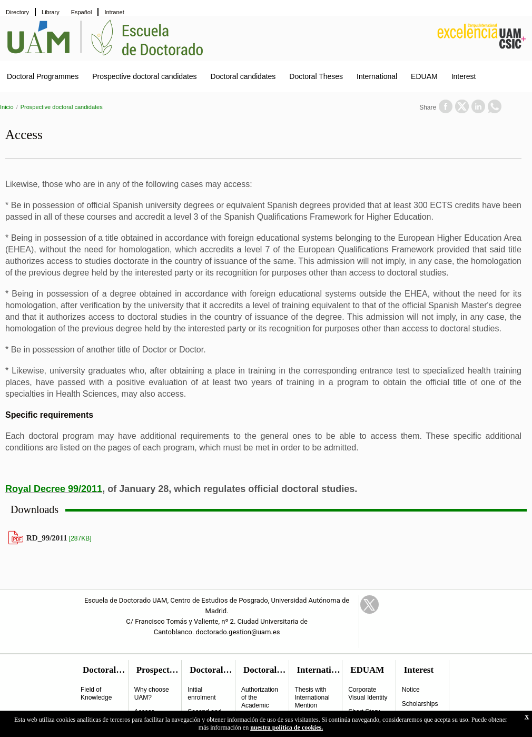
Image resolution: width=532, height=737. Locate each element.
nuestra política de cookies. (286, 727)
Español (81, 12)
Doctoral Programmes (42, 76)
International (377, 76)
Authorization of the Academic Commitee (259, 701)
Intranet (114, 12)
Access (144, 711)
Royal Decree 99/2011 (53, 489)
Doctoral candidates (243, 76)
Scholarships (420, 703)
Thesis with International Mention (312, 697)
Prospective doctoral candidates (144, 76)
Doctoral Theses (316, 76)
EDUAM (424, 76)
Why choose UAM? (151, 693)
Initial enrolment (201, 693)
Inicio (7, 107)
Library (51, 12)
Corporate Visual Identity (368, 693)
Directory (17, 12)
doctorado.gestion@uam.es (238, 632)
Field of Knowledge (96, 693)
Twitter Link (369, 604)
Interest (463, 76)
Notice (411, 689)
